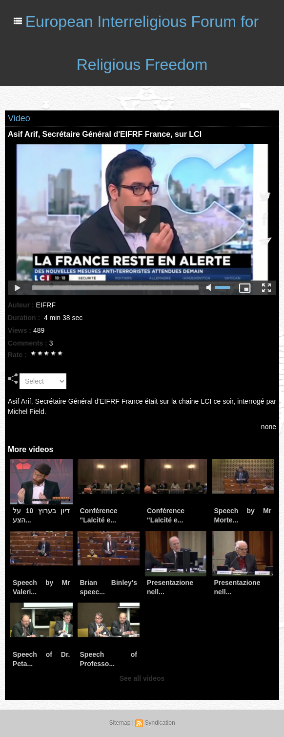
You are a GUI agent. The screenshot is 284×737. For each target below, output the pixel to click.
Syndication (160, 722)
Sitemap (119, 722)
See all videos (142, 678)
